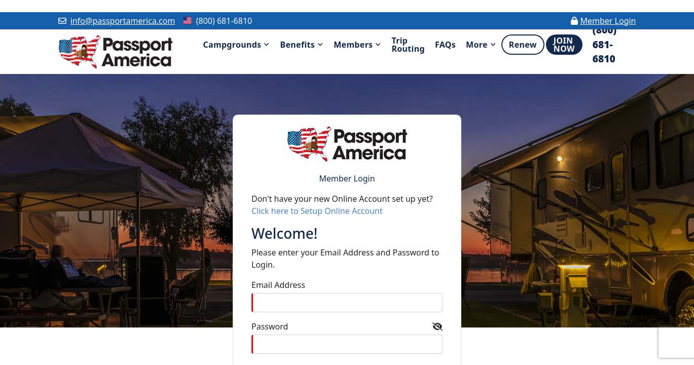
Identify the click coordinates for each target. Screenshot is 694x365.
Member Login (608, 20)
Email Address (278, 284)
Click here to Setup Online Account (317, 210)
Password (269, 326)
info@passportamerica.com (122, 20)
